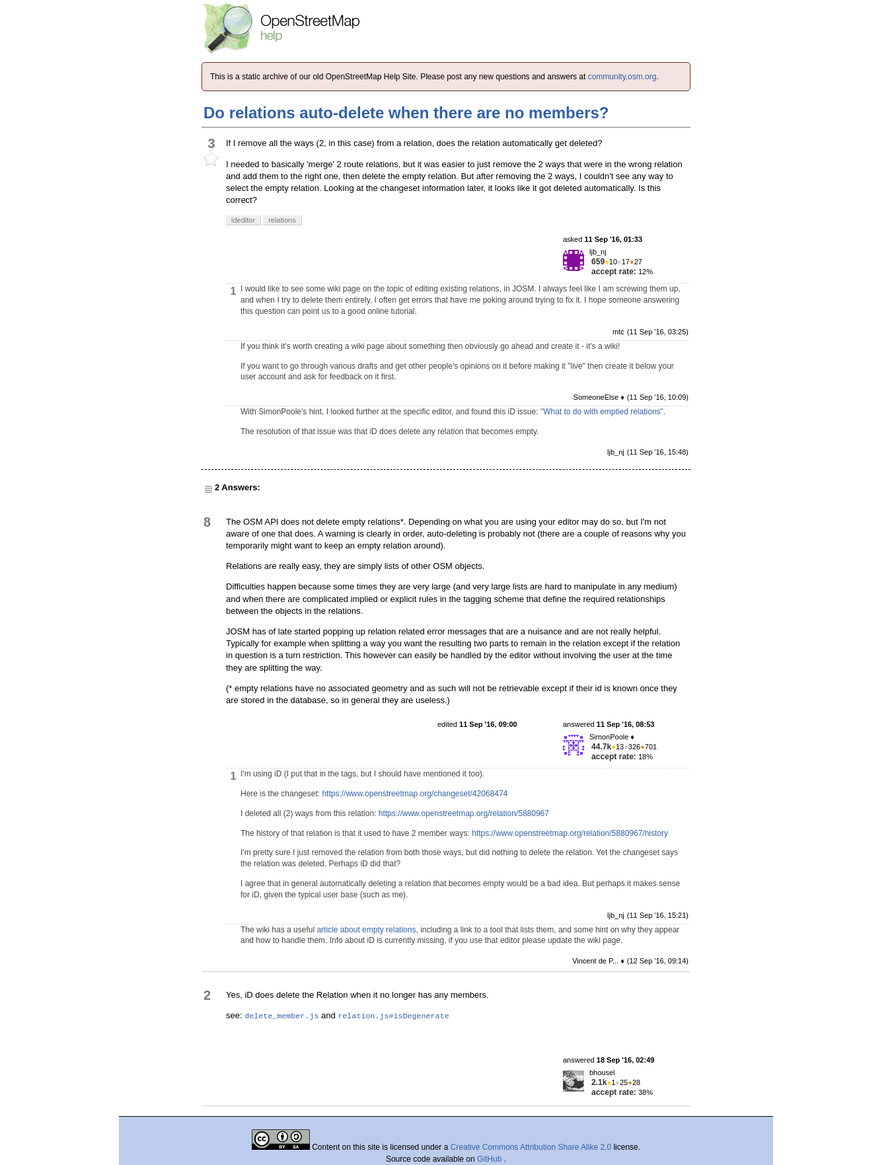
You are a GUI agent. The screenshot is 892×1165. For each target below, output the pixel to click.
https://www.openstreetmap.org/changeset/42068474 (414, 793)
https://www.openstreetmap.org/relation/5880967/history (570, 833)
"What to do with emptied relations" (601, 411)
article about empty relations (366, 929)
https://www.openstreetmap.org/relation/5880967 (464, 813)
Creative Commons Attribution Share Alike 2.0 (531, 1147)
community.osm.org (622, 76)
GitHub (490, 1159)
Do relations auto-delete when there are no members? (406, 113)
